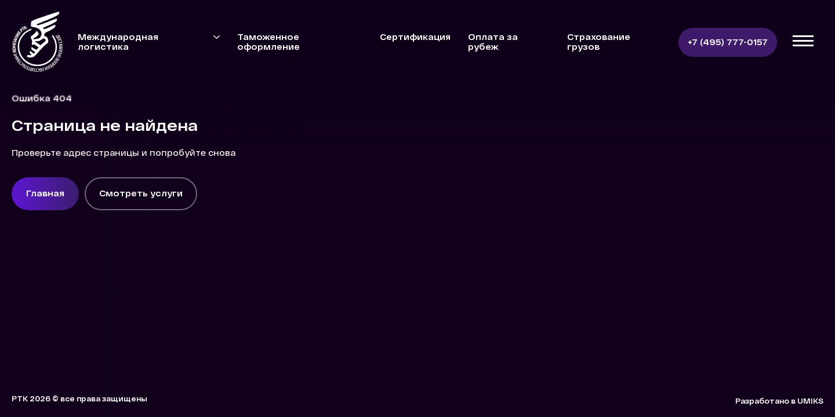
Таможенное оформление (268, 42)
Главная (45, 193)
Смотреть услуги (141, 193)
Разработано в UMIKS (779, 401)
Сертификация (415, 37)
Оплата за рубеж (493, 42)
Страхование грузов (598, 42)
